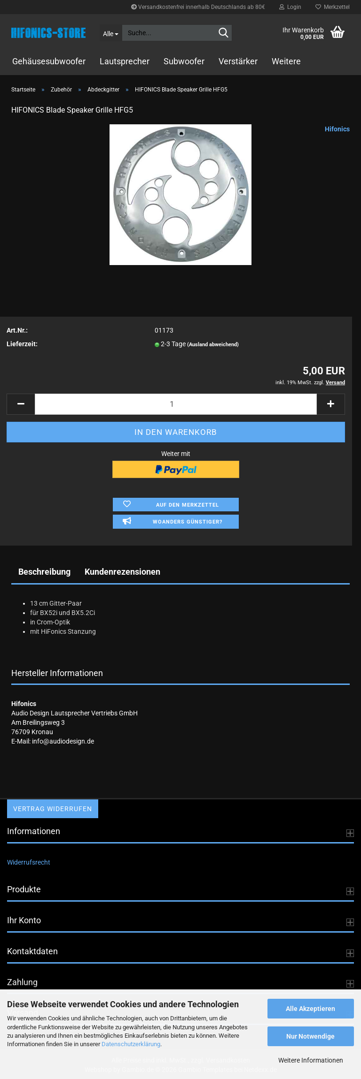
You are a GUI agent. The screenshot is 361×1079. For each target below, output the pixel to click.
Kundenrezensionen (122, 572)
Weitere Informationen (310, 1060)
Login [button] (290, 7)
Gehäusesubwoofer (49, 61)
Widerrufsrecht (28, 862)
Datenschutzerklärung (131, 1044)
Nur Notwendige (310, 1036)
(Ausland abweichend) (213, 345)
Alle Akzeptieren (310, 1008)
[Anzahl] (176, 404)
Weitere (286, 61)
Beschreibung (44, 572)
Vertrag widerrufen (52, 809)
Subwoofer (184, 61)
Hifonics (337, 129)
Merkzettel (332, 7)
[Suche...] (111, 32)
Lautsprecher (124, 61)
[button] (21, 404)
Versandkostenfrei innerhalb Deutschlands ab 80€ (198, 7)
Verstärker (238, 61)
